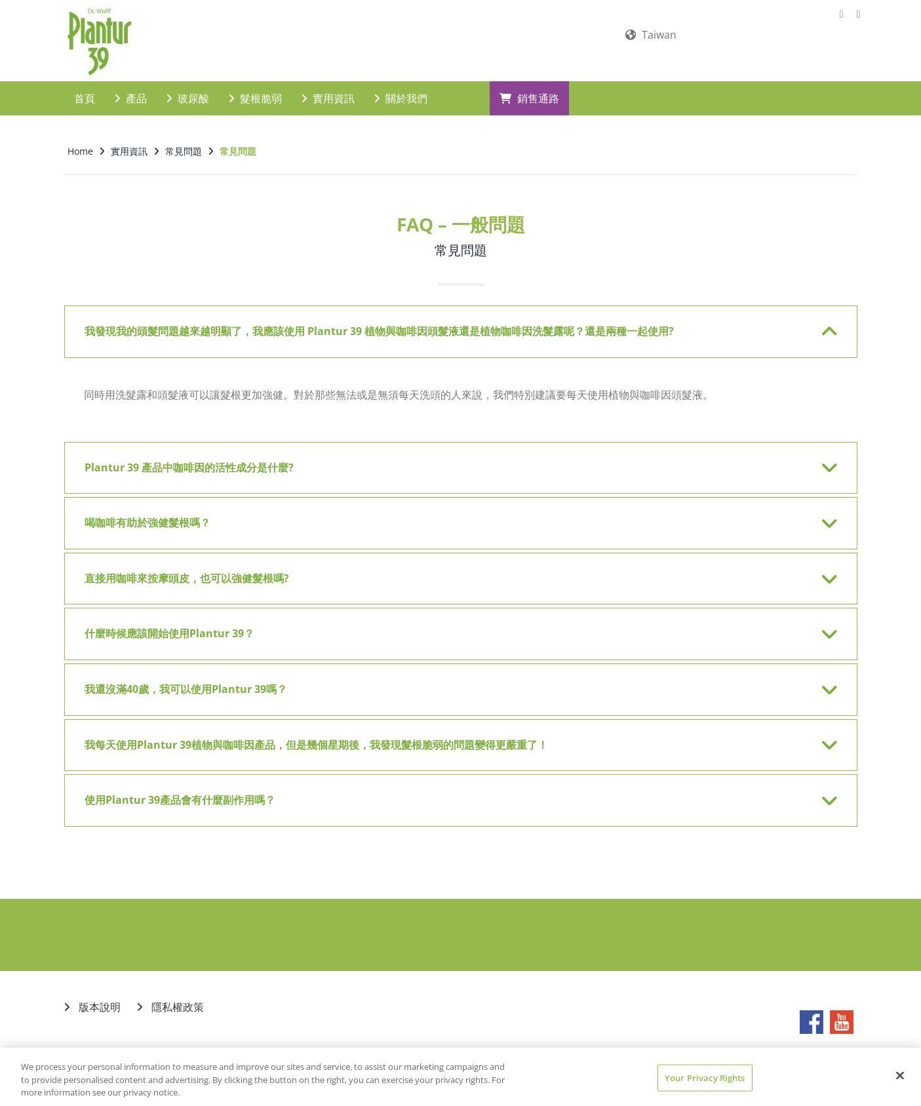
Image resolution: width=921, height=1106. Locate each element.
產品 (131, 89)
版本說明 (92, 998)
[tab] (460, 322)
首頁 (84, 89)
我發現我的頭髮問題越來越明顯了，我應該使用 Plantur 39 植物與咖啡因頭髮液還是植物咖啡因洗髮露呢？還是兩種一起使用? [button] (453, 322)
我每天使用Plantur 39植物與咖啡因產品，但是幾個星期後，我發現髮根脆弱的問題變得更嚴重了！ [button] (453, 736)
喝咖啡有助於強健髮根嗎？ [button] (453, 514)
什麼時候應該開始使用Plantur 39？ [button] (453, 625)
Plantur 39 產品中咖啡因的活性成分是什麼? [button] (453, 459)
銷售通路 (529, 89)
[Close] (900, 1075)
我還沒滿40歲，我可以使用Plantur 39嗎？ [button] (453, 680)
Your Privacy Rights (705, 1077)
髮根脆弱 (255, 89)
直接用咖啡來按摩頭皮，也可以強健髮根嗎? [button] (453, 570)
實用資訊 (328, 89)
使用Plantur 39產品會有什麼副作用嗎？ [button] (453, 791)
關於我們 (400, 89)
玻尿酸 (188, 89)
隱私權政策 (170, 998)
